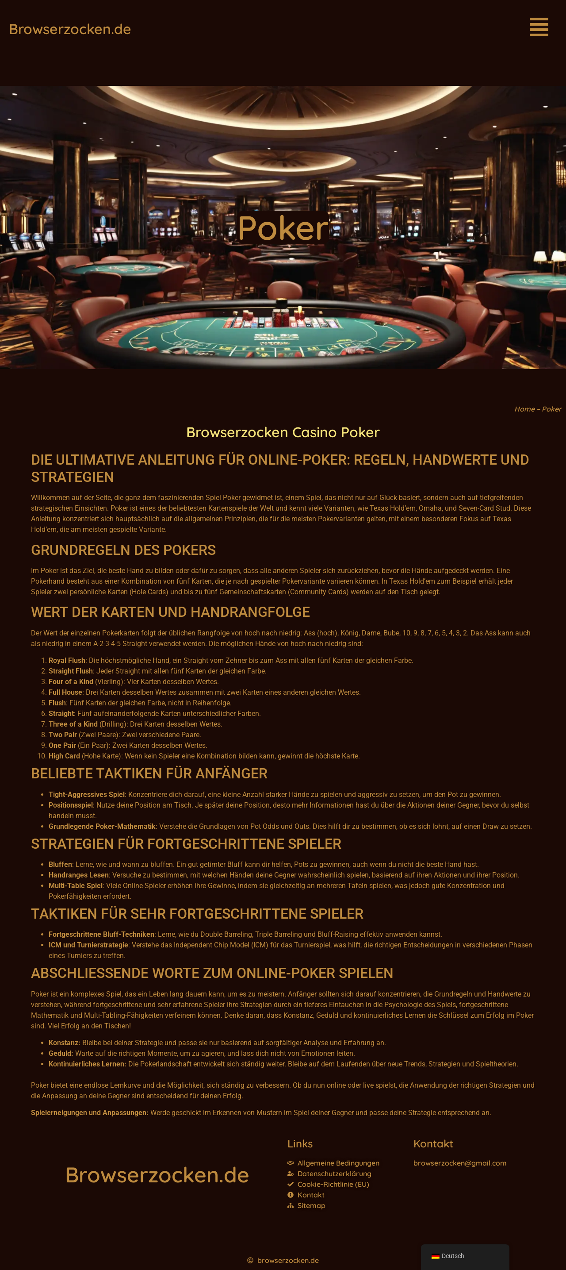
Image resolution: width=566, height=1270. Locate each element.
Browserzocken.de (70, 29)
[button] (539, 29)
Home (524, 408)
